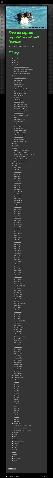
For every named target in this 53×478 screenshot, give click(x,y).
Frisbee (17, 97)
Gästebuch (16, 432)
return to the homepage (29, 46)
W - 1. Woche (18, 202)
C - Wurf (17, 417)
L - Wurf (17, 397)
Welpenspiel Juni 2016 (20, 126)
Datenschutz (17, 456)
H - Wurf (17, 406)
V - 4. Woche (18, 211)
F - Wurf (17, 410)
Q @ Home (18, 288)
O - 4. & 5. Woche (19, 327)
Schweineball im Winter (21, 91)
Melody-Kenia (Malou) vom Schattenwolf (25, 154)
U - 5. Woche (18, 224)
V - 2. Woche (18, 215)
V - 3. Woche (18, 213)
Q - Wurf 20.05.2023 (20, 303)
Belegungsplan (17, 443)
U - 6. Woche (18, 222)
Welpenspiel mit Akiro (20, 130)
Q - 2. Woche (18, 299)
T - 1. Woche (18, 250)
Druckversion (10, 476)
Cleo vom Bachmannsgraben (22, 161)
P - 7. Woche (18, 307)
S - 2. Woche (18, 266)
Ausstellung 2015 (19, 102)
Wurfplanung (17, 163)
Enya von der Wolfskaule (21, 159)
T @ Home (17, 235)
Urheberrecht (17, 458)
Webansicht (44, 476)
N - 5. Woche (18, 344)
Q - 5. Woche (18, 292)
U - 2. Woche (18, 231)
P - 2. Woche (18, 318)
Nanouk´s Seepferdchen (21, 106)
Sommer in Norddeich (20, 132)
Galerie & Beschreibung (19, 441)
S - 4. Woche (18, 261)
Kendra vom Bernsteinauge (21, 71)
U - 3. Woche (18, 229)
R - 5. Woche (18, 274)
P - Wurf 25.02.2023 (20, 320)
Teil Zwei (17, 117)
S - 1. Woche (18, 268)
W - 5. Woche (18, 194)
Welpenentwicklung (18, 377)
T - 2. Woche (18, 248)
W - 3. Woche (18, 198)
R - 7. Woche (18, 272)
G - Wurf (17, 408)
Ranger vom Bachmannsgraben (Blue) (24, 69)
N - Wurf (17, 393)
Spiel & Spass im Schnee (21, 99)
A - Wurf (17, 421)
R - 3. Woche (18, 279)
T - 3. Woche (18, 246)
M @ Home (18, 355)
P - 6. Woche (18, 309)
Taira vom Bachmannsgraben (22, 67)
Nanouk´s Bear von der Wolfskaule (23, 430)
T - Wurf (17, 379)
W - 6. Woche (18, 191)
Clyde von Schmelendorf (21, 428)
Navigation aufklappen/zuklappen (26, 2)
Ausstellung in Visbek (20, 134)
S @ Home (18, 253)
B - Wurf (17, 419)
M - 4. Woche (18, 366)
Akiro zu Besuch (19, 128)
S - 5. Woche (18, 259)
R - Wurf (17, 384)
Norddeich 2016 (19, 121)
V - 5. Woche (18, 209)
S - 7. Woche (18, 255)
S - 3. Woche (18, 264)
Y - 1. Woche (18, 187)
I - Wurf (17, 403)
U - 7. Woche (18, 220)
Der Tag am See (19, 80)
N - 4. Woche (18, 347)
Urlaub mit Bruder (19, 124)
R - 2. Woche (18, 281)
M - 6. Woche (18, 362)
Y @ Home (17, 176)
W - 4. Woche (18, 196)
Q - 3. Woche (18, 296)
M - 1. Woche (18, 373)
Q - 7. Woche (18, 290)
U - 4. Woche (18, 226)
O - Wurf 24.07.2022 (20, 336)
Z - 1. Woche (18, 174)
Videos (15, 143)
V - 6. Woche (18, 207)
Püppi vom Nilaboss (20, 156)
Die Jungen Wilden (19, 82)
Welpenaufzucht (17, 375)
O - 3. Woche (18, 329)
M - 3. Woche (18, 368)
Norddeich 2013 (19, 86)
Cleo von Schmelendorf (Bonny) (23, 425)
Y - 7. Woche (18, 180)
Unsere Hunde (17, 64)
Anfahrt (15, 434)
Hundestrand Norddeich (21, 110)
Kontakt (14, 452)
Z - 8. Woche (18, 167)
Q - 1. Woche (18, 301)
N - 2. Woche (18, 351)
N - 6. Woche (18, 342)
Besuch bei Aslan (19, 139)
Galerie (15, 75)
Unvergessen (17, 423)
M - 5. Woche (18, 364)
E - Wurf (17, 412)
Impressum (14, 454)
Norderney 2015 (19, 113)
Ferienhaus (14, 438)
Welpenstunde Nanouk (20, 93)
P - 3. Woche (18, 316)
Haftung (15, 460)
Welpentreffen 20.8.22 (20, 78)
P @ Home (17, 305)
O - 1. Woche (18, 333)
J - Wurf (17, 401)
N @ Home (18, 338)
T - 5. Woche (18, 242)
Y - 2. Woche (18, 185)
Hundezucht (15, 58)
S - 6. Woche (18, 257)
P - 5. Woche (18, 312)
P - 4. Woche (18, 314)
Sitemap (17, 476)
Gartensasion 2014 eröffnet (21, 89)
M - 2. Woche (18, 371)
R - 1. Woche (18, 283)
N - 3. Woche (18, 349)
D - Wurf (17, 414)
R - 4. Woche (18, 277)
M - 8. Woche (18, 358)
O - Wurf (17, 390)
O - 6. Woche (18, 325)
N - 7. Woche (18, 340)
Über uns (16, 62)
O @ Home (18, 323)
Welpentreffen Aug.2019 (21, 141)
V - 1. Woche (18, 218)
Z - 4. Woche (18, 169)
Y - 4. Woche (18, 183)
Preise (15, 445)
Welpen (15, 165)
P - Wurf (17, 388)
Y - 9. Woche (18, 178)
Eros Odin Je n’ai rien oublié (22, 152)
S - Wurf (17, 382)
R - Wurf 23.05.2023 (20, 285)
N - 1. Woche (18, 353)
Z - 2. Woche (18, 172)
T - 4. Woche (18, 244)
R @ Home (18, 270)
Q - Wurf (17, 386)
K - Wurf (17, 399)
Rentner (15, 148)
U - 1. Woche (18, 233)
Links (15, 436)
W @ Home (18, 189)
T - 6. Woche (18, 239)
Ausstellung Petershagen (21, 108)
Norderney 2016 (19, 137)
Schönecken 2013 (19, 84)
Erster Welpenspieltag (20, 119)
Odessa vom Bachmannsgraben (23, 73)
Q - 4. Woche (18, 294)
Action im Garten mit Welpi (21, 115)
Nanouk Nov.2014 (19, 95)
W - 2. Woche (18, 200)
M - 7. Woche (18, 360)
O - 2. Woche (18, 331)
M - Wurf (17, 395)
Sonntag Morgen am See (21, 104)
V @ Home (18, 204)
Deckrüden (16, 145)
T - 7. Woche (18, 237)
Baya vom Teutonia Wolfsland (22, 150)
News (15, 60)
